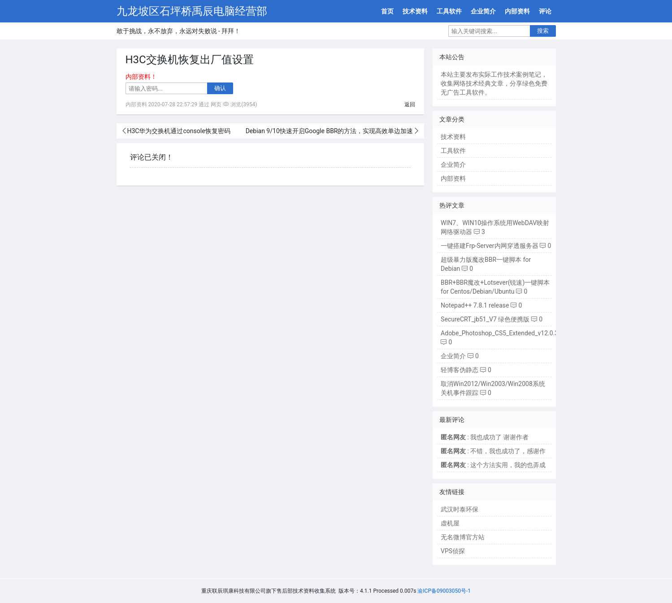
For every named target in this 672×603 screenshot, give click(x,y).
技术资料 (415, 11)
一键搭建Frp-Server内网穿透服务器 (489, 245)
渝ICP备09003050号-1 (444, 591)
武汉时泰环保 (459, 509)
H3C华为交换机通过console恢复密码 (178, 130)
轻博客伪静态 (459, 369)
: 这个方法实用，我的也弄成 (493, 465)
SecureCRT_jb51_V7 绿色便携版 (485, 319)
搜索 (543, 30)
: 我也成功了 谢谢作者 (485, 437)
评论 (545, 11)
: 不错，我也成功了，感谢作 (493, 451)
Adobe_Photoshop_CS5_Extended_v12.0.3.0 (502, 333)
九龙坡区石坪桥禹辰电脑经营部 (192, 11)
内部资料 (517, 11)
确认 (220, 88)
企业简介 (483, 11)
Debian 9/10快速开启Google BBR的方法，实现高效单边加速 (329, 130)
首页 (387, 11)
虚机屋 (450, 523)
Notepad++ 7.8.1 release (475, 305)
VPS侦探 (453, 551)
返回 (409, 104)
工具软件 (449, 11)
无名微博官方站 (463, 537)
